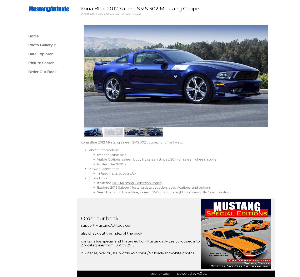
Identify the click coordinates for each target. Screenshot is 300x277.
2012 (117, 192)
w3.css (202, 274)
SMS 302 (158, 192)
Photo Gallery (42, 45)
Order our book (100, 218)
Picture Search (41, 63)
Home (33, 36)
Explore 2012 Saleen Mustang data (124, 187)
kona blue (130, 192)
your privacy (160, 274)
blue (171, 192)
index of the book (127, 233)
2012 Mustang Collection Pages (136, 183)
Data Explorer (40, 54)
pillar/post (208, 192)
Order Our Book (42, 72)
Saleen (145, 192)
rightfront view (187, 192)
